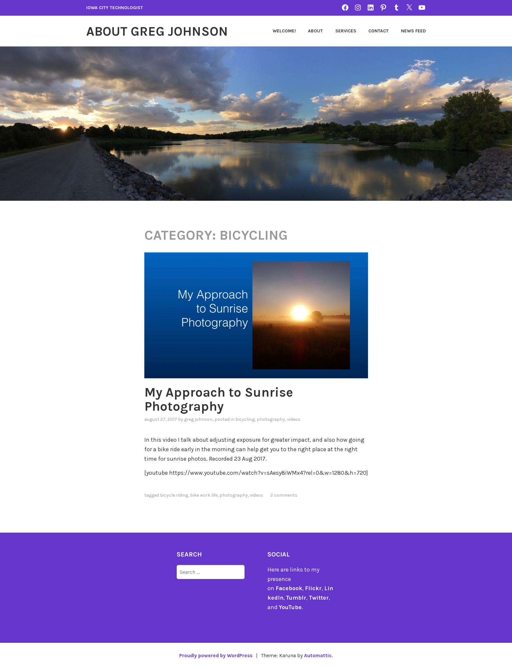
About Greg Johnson (160, 31)
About (315, 31)
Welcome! (284, 31)
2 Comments (283, 494)
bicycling (245, 418)
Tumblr (296, 597)
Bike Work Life (203, 494)
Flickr (313, 587)
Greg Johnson (198, 418)
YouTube (290, 606)
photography (271, 418)
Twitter (320, 597)
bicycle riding (174, 494)
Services (345, 31)
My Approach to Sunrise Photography (222, 399)
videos (293, 418)
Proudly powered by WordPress (215, 654)
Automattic (319, 654)
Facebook (289, 587)
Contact (378, 31)
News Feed (413, 31)
